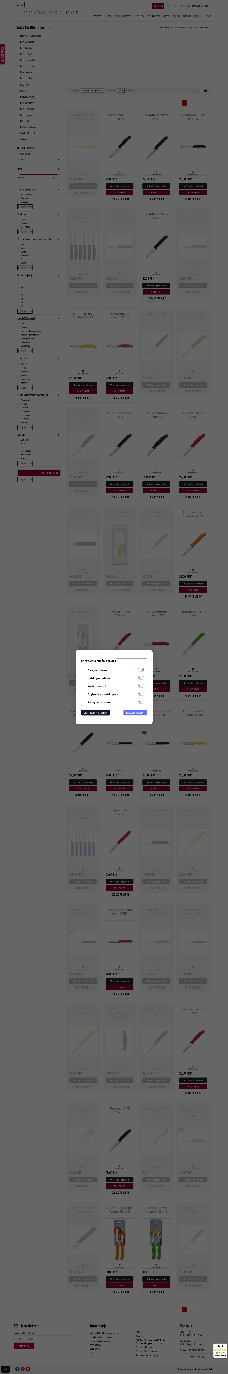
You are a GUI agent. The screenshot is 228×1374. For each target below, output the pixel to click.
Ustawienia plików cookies (98, 661)
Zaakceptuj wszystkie (135, 712)
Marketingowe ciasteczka (99, 678)
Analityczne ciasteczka (97, 686)
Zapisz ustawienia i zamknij (96, 712)
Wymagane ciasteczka (97, 670)
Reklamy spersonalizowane (99, 702)
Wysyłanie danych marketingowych (103, 694)
